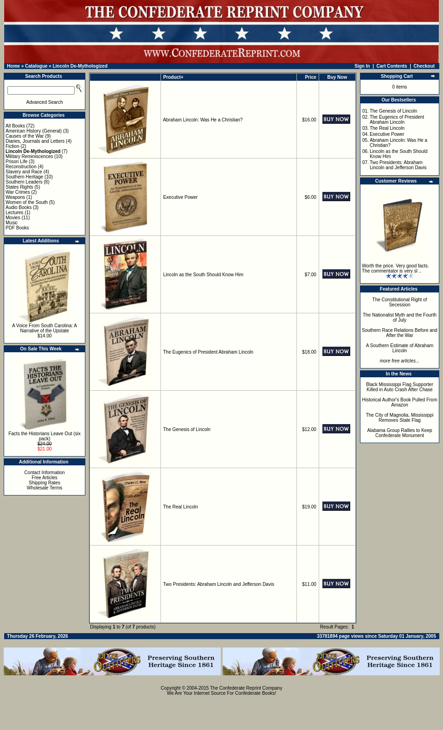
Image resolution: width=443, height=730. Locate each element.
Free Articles (45, 477)
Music (12, 222)
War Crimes (18, 192)
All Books (15, 125)
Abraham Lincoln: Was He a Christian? (203, 119)
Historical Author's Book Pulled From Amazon (399, 402)
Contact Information (44, 472)
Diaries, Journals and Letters (35, 141)
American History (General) (34, 130)
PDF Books (17, 227)
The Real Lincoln (180, 506)
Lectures (14, 212)
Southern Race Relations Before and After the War (399, 333)
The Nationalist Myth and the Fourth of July (400, 317)
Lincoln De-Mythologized (79, 66)
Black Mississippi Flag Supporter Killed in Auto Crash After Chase (399, 387)
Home (13, 66)
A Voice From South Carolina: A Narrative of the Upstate (44, 328)
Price (310, 77)
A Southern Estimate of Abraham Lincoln (399, 348)
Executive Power (180, 197)
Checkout (424, 66)
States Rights (19, 187)
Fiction (12, 146)
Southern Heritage (24, 176)
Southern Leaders (24, 181)
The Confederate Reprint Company (246, 688)
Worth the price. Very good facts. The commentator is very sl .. (395, 268)
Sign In (362, 66)
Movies (13, 217)
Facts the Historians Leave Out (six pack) (44, 436)
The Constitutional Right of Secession (399, 302)
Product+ (173, 77)
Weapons (15, 197)
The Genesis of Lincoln (187, 429)
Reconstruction (21, 166)
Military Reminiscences (29, 156)
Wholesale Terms (45, 487)
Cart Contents (392, 66)
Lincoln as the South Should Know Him (203, 274)
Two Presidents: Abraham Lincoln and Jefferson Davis (218, 584)
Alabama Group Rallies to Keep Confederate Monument (399, 433)
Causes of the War (25, 136)
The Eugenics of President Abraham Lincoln (208, 352)
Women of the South (27, 202)
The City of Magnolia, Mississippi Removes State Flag (400, 418)
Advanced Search (44, 102)
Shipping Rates (44, 482)
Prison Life (16, 161)
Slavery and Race (24, 171)
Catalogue (36, 66)
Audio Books (19, 207)
